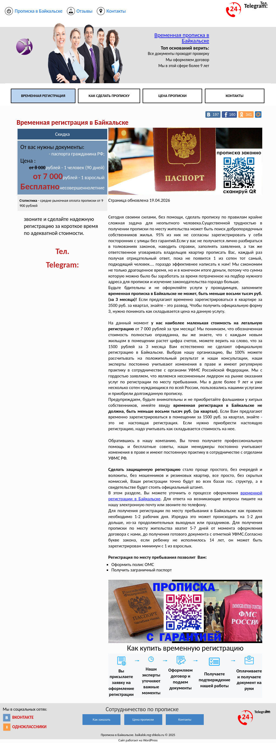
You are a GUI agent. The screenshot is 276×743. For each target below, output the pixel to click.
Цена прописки (172, 95)
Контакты (234, 95)
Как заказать (101, 719)
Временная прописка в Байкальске (181, 38)
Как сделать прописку (109, 95)
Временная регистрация (43, 95)
